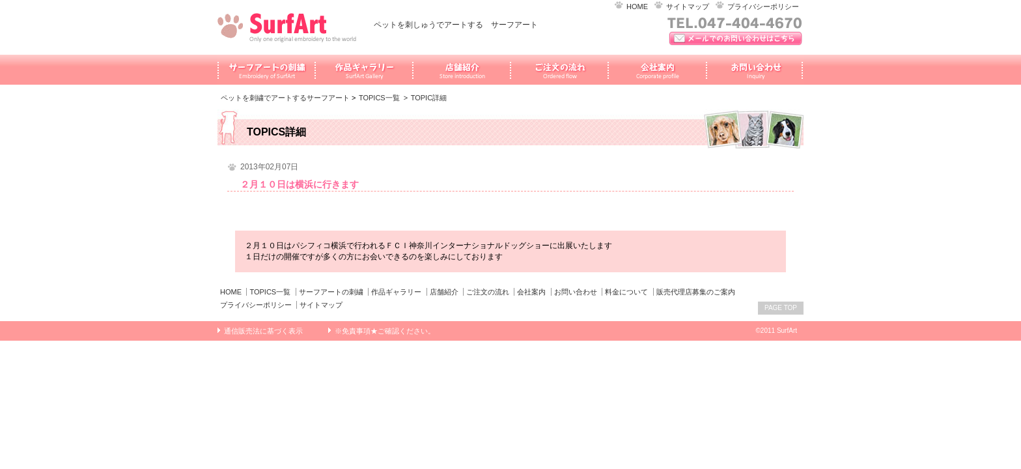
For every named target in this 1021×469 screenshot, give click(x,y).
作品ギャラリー (396, 292)
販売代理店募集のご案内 (695, 292)
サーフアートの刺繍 (331, 292)
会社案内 (531, 292)
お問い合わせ (575, 292)
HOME (637, 6)
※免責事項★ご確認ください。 (385, 331)
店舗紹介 (444, 292)
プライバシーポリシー (763, 6)
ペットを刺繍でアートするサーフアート (285, 98)
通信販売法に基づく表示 (263, 331)
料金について (626, 292)
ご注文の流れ (487, 292)
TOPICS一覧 (379, 98)
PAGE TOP (780, 307)
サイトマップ (687, 6)
